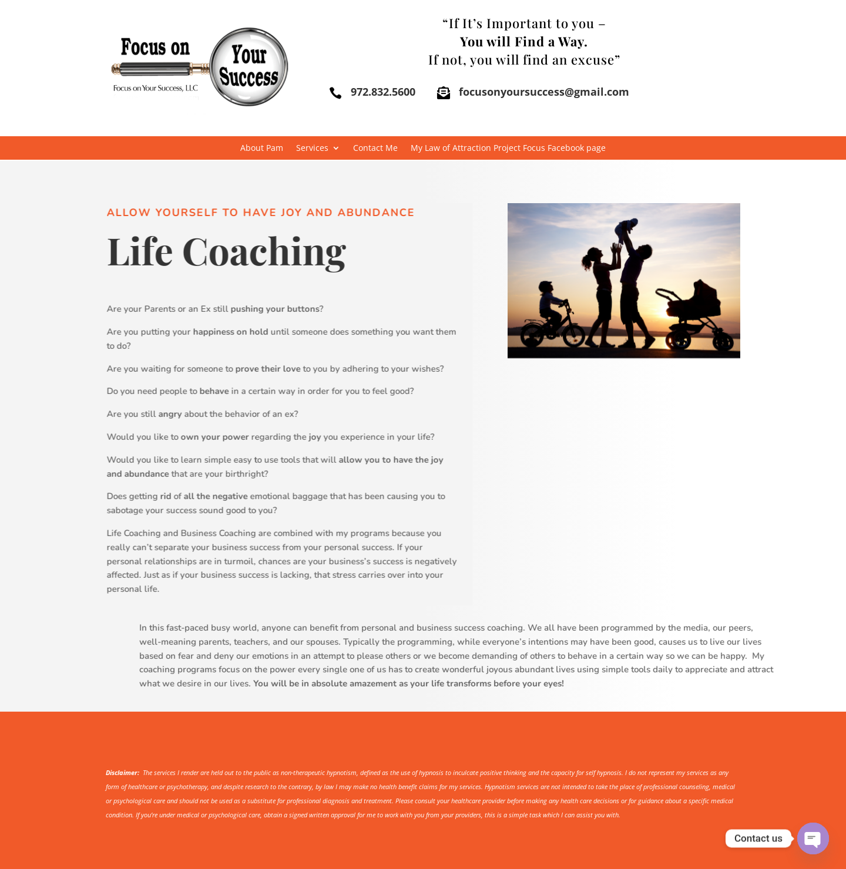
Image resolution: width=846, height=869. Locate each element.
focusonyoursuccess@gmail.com (544, 92)
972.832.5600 (383, 92)
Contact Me (375, 148)
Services (312, 148)
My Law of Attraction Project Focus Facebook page (508, 148)
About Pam (261, 148)
